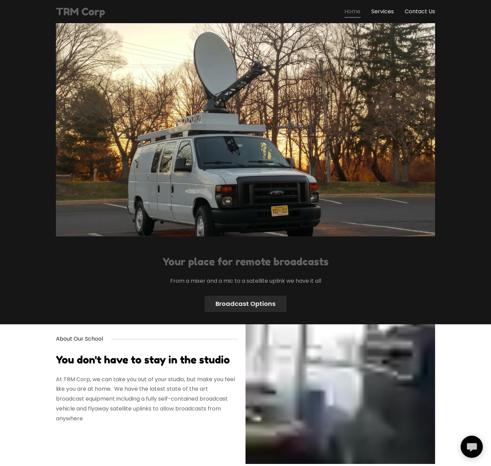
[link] (80, 13)
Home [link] (352, 11)
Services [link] (382, 11)
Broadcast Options (245, 303)
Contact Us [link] (420, 11)
